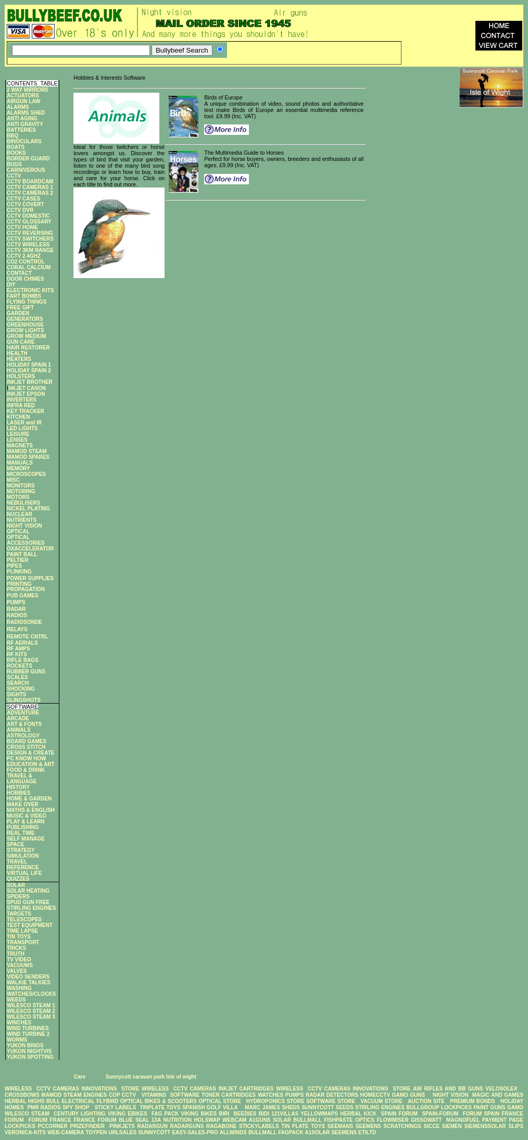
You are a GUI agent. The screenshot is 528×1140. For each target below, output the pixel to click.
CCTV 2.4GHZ (24, 256)
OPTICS (364, 1120)
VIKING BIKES (199, 1114)
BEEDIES (245, 1114)
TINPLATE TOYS (160, 1107)
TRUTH (15, 954)
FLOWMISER (393, 1120)
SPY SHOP (75, 1107)
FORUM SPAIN (481, 1114)
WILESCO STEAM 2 (31, 1011)
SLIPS (515, 1126)
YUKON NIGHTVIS (29, 1051)
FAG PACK (166, 1114)
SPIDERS (18, 896)
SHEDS (290, 1107)
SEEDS (345, 1107)
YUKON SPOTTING (30, 1057)
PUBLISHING (23, 827)
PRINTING (19, 584)
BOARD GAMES (26, 741)
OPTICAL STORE (219, 1101)
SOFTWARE (184, 1095)
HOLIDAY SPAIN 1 (29, 365)
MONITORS (21, 485)
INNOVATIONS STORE (111, 1089)
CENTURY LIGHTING (80, 1114)
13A (156, 1120)
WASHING (19, 988)
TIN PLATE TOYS (303, 1126)
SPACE (15, 844)
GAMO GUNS (408, 1095)
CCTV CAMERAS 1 (30, 187)
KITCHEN (18, 417)
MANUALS (20, 463)
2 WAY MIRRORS (27, 90)
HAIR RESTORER (28, 347)
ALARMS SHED (26, 113)
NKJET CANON (27, 388)
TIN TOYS (19, 936)
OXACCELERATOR (30, 549)
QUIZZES (18, 879)
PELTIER (17, 560)
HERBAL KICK (358, 1114)
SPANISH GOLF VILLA (210, 1107)
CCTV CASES (23, 199)
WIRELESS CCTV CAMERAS (42, 1089)
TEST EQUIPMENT (30, 925)
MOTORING (21, 491)
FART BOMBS (24, 296)
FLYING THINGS (26, 302)
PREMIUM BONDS (472, 1101)
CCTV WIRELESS (28, 244)
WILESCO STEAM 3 (31, 1017)
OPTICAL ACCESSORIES (26, 540)
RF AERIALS (22, 643)
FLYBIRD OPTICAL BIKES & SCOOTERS (146, 1101)
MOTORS (18, 497)
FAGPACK (290, 1132)
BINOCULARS (24, 141)
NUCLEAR (19, 514)
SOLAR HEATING (28, 891)
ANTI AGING (22, 118)
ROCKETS (19, 666)
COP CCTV (122, 1095)
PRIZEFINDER (87, 1126)
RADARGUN (152, 1126)
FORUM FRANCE (49, 1120)
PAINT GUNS (489, 1107)
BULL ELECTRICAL (70, 1101)
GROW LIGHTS (25, 330)
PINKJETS (122, 1126)
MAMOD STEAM (27, 451)
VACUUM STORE (381, 1101)
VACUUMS (20, 965)
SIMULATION (23, 856)
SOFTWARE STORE (331, 1101)
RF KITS (17, 654)
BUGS (14, 164)
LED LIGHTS (22, 428)
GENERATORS (25, 319)
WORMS (17, 1040)
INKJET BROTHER (30, 382)
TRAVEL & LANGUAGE (21, 778)
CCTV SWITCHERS (30, 239)
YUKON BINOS (25, 1045)
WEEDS (16, 1000)
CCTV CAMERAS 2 (30, 193)
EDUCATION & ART (31, 764)
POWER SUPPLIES (30, 578)
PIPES (14, 566)
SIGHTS (16, 694)
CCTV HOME (22, 227)
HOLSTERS (21, 376)
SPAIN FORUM (399, 1114)
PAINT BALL (22, 554)
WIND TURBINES (28, 1028)
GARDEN (18, 313)
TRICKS (16, 948)
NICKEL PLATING (28, 508)
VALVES (17, 971)
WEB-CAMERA (65, 1132)
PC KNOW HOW (26, 758)
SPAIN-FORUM (440, 1114)
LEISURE (18, 434)
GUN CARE (20, 342)
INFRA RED (21, 405)
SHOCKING (21, 689)
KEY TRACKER (25, 411)
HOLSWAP (207, 1120)
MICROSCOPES (26, 474)
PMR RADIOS (43, 1107)
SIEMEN (452, 1126)
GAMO (515, 1107)
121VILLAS (284, 1114)
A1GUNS (260, 1120)
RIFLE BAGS (23, 660)
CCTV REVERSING (30, 233)
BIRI (225, 1114)
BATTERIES (21, 130)
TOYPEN (96, 1132)
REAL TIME (21, 833)
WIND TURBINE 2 (28, 1034)
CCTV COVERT (25, 204)
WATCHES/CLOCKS (31, 994)
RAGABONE (221, 1126)
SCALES (17, 677)
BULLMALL (307, 1120)
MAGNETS (20, 445)
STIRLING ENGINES (31, 908)
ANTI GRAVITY (25, 124)
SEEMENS (368, 1126)
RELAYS (17, 629)
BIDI (264, 1114)
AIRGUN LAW (23, 101)
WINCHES (19, 1022)
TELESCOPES (24, 919)
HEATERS (19, 359)
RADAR (16, 609)
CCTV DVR (20, 210)
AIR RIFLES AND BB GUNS (448, 1089)
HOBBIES (19, 793)
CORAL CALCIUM (29, 267)
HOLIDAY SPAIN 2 (29, 370)
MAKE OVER (23, 804)
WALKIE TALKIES (29, 982)
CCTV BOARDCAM (30, 181)
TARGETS (19, 914)
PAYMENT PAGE (502, 1120)
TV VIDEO (19, 959)
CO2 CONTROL (26, 262)
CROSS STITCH (26, 747)
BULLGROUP (422, 1107)
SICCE (432, 1126)
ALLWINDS (233, 1132)
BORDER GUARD (28, 158)
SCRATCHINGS (402, 1126)
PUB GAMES (23, 595)
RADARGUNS (187, 1126)
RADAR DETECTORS (332, 1095)
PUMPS (16, 602)
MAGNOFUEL (463, 1120)
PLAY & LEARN (26, 821)
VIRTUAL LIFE (24, 873)
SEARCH (18, 683)
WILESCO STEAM (27, 1114)
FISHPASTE (338, 1120)
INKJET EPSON (26, 394)
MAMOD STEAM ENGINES (74, 1095)
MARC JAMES (262, 1107)
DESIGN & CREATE (31, 753)
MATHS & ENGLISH (31, 810)
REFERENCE (23, 867)
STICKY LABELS (115, 1107)
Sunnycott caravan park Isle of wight (151, 1077)
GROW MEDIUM (26, 336)
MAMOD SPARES (28, 457)
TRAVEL (17, 862)
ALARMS (18, 107)
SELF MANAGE (26, 839)
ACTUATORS (23, 95)
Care (78, 1077)
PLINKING (19, 571)
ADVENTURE (23, 713)
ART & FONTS (24, 724)
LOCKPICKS (457, 1107)
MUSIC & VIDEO (26, 816)
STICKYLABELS (259, 1126)
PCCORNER (52, 1126)
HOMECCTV (375, 1095)
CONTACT (19, 273)
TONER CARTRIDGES (229, 1095)
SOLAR (16, 885)
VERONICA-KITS (25, 1132)
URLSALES (122, 1132)
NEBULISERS (23, 503)
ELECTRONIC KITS (30, 290)
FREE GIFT (20, 307)
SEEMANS (340, 1126)
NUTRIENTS (21, 520)
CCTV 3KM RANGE (30, 250)
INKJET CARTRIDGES (245, 1089)
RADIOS (17, 615)
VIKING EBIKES (127, 1114)
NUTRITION (178, 1120)
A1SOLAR (317, 1132)
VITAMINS (154, 1095)
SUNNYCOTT (317, 1107)
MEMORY (18, 468)
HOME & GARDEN (29, 798)
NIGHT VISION (24, 526)
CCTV (14, 176)
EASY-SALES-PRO (195, 1132)
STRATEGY (21, 850)
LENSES (17, 440)
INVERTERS (21, 400)
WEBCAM (234, 1120)
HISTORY (18, 787)
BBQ (12, 136)
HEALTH (17, 353)
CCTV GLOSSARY (29, 221)
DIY (11, 284)
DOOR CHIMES (25, 279)
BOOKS (16, 153)
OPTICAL (18, 531)
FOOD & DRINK (26, 770)
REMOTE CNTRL (27, 637)
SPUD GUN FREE (28, 902)
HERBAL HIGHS (24, 1101)
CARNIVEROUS (26, 170)
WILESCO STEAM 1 (31, 1005)
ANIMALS (19, 730)
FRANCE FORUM (95, 1120)
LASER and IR (24, 422)
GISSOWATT (426, 1120)
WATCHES (270, 1095)
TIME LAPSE (22, 931)
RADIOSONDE (24, 622)
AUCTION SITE (426, 1101)
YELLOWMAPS (319, 1114)
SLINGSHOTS (24, 700)
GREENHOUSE (25, 325)
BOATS (15, 147)
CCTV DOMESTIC (28, 216)
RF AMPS (18, 649)
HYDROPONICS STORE (275, 1101)
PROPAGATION (26, 589)
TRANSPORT (23, 942)
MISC (13, 480)
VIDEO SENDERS (28, 977)
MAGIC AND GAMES (497, 1095)
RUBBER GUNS (26, 671)
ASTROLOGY (23, 735)
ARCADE (18, 718)
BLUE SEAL (134, 1120)
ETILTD (367, 1132)
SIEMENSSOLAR (485, 1126)
